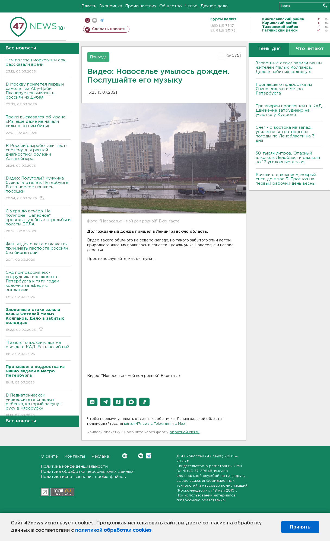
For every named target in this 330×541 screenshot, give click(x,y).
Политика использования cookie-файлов (83, 477)
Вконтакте (124, 455)
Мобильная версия (87, 20)
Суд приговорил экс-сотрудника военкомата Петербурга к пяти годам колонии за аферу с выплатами (38, 285)
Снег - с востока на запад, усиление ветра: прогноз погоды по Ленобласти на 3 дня (285, 134)
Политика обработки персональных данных (87, 471)
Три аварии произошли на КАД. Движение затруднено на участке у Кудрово (289, 110)
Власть (88, 6)
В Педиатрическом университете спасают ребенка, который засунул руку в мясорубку (38, 406)
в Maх (180, 423)
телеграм (101, 20)
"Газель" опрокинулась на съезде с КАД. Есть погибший (38, 348)
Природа (98, 57)
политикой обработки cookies (113, 530)
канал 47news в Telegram (147, 423)
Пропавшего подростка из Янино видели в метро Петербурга (284, 89)
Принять (300, 527)
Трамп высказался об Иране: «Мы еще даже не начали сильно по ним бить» (38, 125)
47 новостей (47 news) (202, 456)
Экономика (110, 6)
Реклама (100, 456)
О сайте (49, 456)
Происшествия (140, 6)
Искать (325, 6)
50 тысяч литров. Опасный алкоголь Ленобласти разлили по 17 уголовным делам (288, 158)
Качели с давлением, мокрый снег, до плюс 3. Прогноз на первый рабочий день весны (286, 179)
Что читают (310, 49)
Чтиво (191, 6)
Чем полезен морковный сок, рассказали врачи (38, 66)
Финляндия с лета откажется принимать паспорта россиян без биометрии (38, 252)
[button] (92, 402)
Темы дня (269, 49)
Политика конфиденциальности (74, 466)
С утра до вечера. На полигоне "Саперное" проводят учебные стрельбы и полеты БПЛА (38, 221)
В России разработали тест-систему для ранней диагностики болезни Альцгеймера (38, 156)
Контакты (74, 456)
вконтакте (94, 20)
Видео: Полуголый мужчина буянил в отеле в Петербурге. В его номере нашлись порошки (38, 189)
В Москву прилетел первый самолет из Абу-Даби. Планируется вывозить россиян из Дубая (38, 95)
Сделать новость (109, 29)
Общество (170, 6)
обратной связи (184, 432)
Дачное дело (214, 6)
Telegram (148, 455)
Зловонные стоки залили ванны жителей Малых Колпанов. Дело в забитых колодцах (289, 67)
